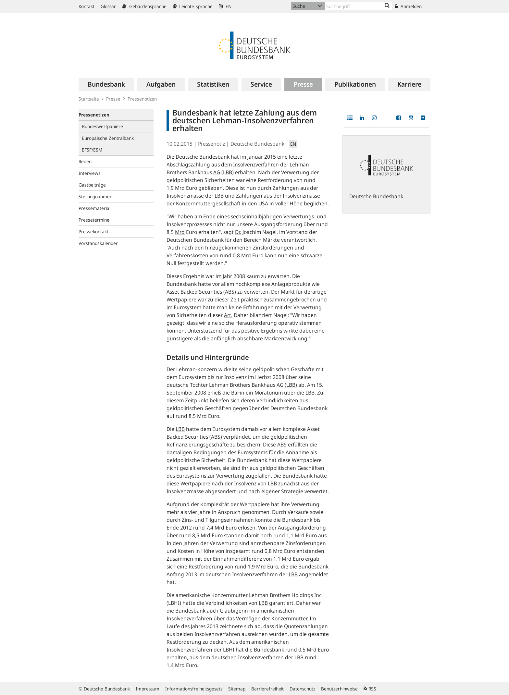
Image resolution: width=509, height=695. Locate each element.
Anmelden (408, 6)
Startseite (89, 99)
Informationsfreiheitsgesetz (193, 689)
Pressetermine (94, 220)
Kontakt (86, 6)
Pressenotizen (142, 99)
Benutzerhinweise (339, 689)
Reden (85, 161)
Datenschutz (302, 689)
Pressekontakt (93, 231)
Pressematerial (94, 208)
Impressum (147, 689)
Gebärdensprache (144, 6)
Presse (113, 99)
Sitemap (236, 689)
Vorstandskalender (98, 243)
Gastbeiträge (92, 185)
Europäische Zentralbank (108, 138)
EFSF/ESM (92, 150)
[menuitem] (106, 84)
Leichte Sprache (193, 6)
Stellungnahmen (95, 196)
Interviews (90, 173)
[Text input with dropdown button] (358, 6)
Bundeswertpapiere (102, 126)
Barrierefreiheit (267, 689)
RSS (370, 689)
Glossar (108, 6)
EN (225, 6)
